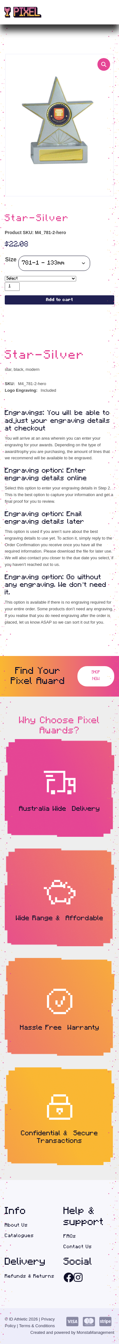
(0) (100, 12)
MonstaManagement (95, 1332)
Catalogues (19, 1235)
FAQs (69, 1236)
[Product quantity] (12, 286)
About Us (16, 1225)
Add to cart (59, 300)
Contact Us (77, 1246)
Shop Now (95, 676)
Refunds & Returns (30, 1276)
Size (11, 260)
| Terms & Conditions (36, 1326)
